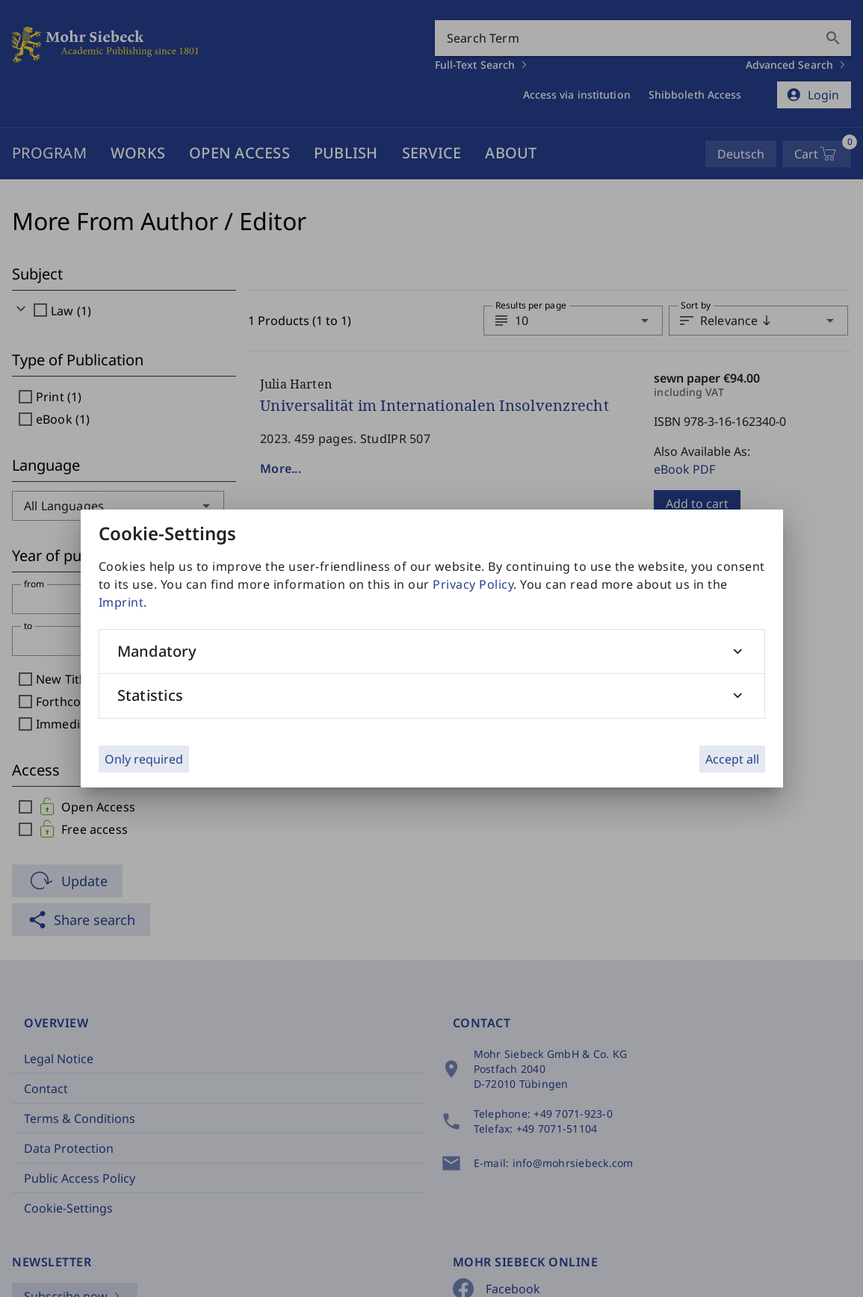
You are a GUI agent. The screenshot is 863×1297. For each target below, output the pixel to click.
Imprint (121, 602)
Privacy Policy (473, 584)
